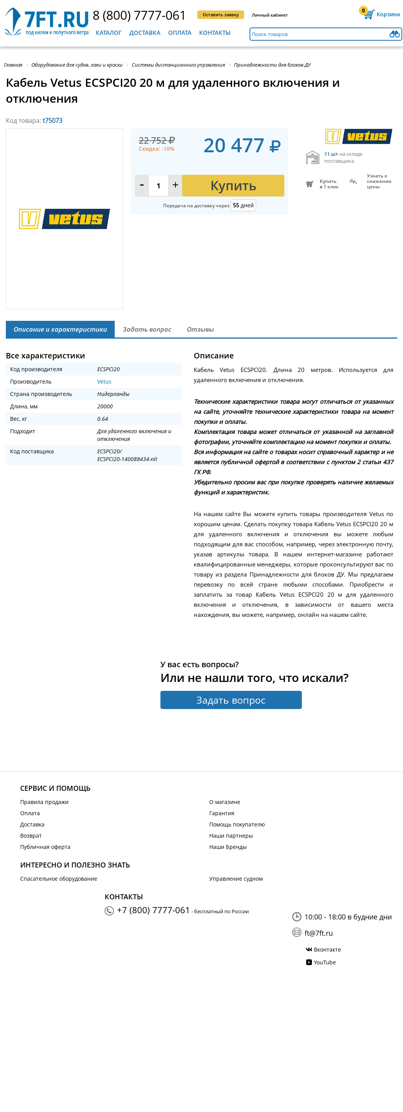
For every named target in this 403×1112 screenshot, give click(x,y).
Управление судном (236, 878)
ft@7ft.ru (319, 933)
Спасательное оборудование (58, 878)
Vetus (104, 381)
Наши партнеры (231, 835)
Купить (233, 185)
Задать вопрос (230, 699)
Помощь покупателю (237, 824)
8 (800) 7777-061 (139, 15)
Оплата (179, 32)
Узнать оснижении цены (379, 181)
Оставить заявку (221, 14)
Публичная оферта (45, 846)
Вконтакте (327, 949)
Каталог (109, 32)
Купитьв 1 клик (329, 184)
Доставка (144, 32)
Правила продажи (44, 802)
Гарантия (221, 813)
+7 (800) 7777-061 (153, 910)
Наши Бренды (228, 846)
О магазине (224, 802)
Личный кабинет (270, 15)
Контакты (215, 32)
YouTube (325, 962)
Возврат (31, 835)
